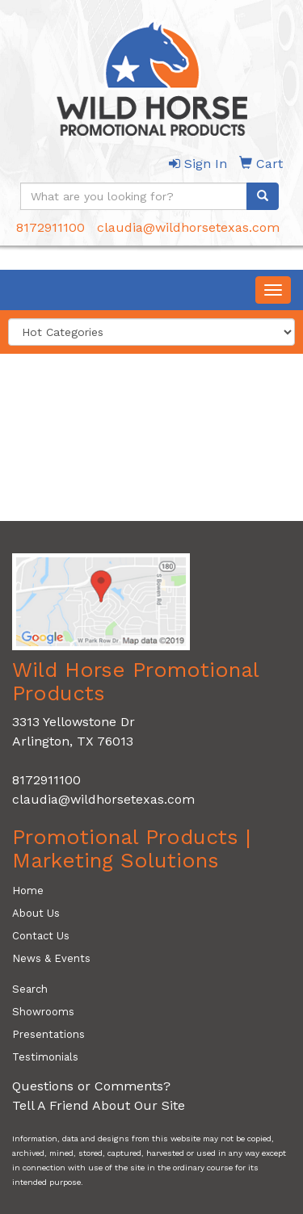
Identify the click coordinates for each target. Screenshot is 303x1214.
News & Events (51, 958)
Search (30, 989)
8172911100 (50, 227)
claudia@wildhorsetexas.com (188, 227)
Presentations (48, 1034)
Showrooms (43, 1012)
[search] (262, 196)
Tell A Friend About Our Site (98, 1105)
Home (28, 890)
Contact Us (40, 936)
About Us (36, 913)
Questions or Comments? (91, 1086)
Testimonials (45, 1057)
